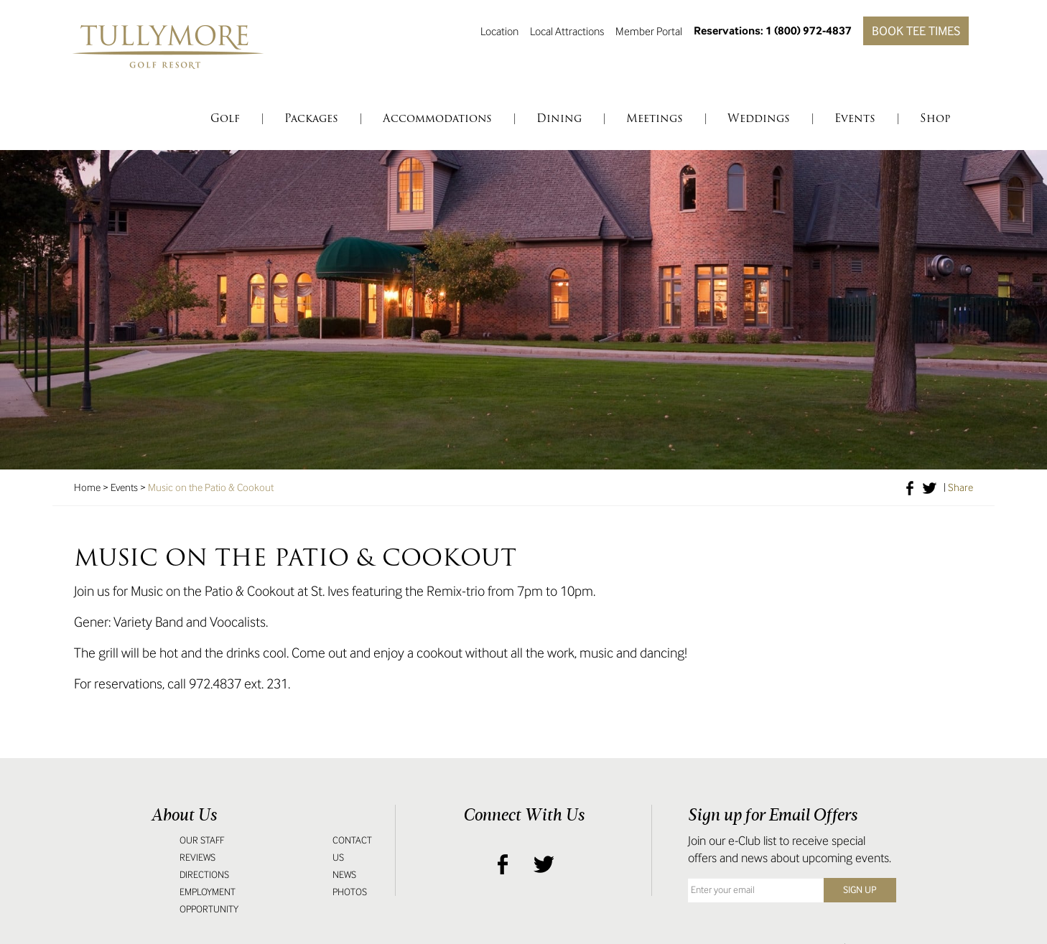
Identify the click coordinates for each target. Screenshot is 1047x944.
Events (124, 487)
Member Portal (648, 30)
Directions (204, 874)
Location (499, 30)
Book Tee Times (916, 31)
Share (960, 487)
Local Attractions (567, 30)
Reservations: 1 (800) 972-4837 (773, 30)
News (344, 874)
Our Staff (202, 840)
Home (87, 487)
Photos (349, 892)
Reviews (197, 857)
